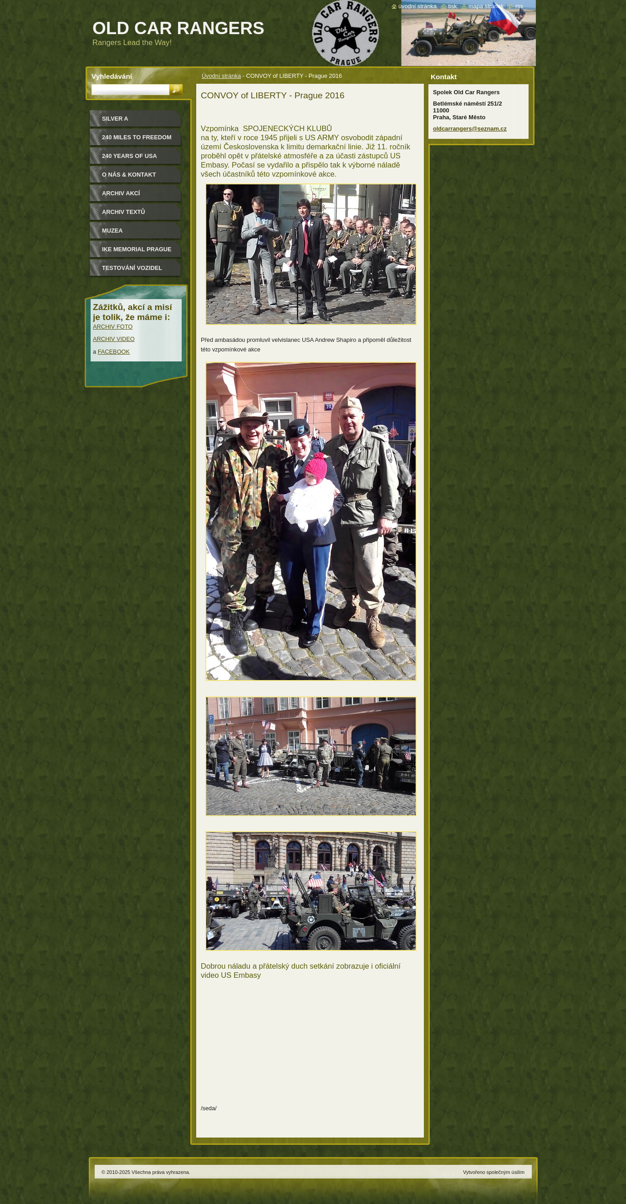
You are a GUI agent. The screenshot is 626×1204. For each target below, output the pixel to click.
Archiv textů (123, 211)
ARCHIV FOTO (112, 326)
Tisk (452, 6)
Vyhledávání (112, 76)
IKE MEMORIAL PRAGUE (137, 249)
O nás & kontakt (129, 174)
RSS (519, 6)
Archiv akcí (121, 193)
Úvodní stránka (221, 75)
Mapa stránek (486, 6)
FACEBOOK (114, 351)
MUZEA (112, 230)
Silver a (115, 118)
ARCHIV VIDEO (114, 338)
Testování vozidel (132, 267)
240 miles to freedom (137, 137)
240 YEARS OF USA (129, 155)
